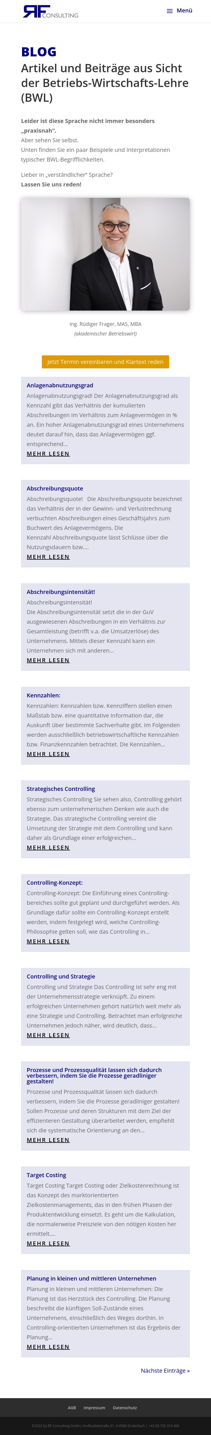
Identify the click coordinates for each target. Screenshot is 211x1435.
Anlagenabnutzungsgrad (60, 385)
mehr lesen (48, 453)
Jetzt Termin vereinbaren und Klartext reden (105, 362)
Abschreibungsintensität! (61, 592)
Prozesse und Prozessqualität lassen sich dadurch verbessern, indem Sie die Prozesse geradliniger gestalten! (94, 1075)
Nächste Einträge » (165, 1370)
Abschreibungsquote (55, 488)
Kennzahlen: (44, 695)
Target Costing (46, 1175)
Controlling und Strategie (61, 976)
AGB (72, 1407)
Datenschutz (125, 1407)
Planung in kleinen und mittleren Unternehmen (91, 1278)
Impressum (94, 1407)
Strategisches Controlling (61, 789)
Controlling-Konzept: (55, 882)
